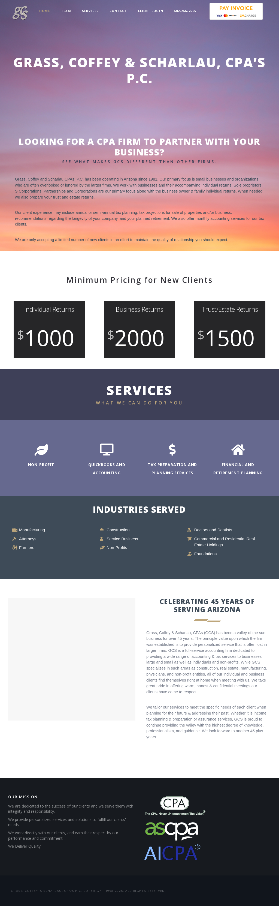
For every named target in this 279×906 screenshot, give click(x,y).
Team (66, 11)
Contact (118, 11)
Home (44, 11)
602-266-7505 (185, 11)
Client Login (150, 11)
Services (90, 11)
